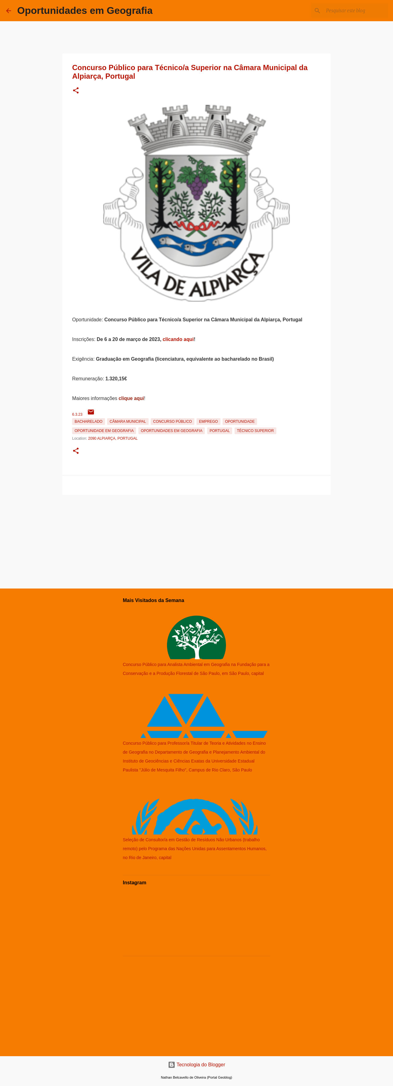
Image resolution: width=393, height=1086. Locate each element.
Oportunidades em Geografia (85, 10)
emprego (208, 421)
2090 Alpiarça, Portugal (113, 438)
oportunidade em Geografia (104, 431)
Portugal (220, 431)
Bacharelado (89, 421)
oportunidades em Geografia (171, 431)
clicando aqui (178, 339)
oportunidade (240, 421)
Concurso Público (172, 421)
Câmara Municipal (128, 421)
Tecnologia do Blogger (196, 1064)
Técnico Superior (255, 431)
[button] (76, 91)
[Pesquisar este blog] (356, 10)
